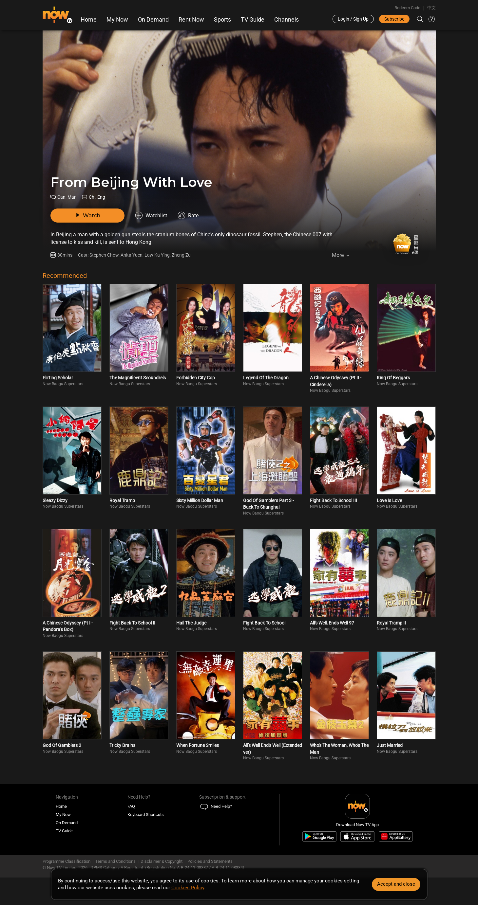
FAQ (131, 806)
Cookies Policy (187, 888)
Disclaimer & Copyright (161, 861)
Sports (222, 19)
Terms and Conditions (115, 861)
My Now (117, 19)
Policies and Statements (210, 861)
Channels (286, 19)
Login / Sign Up (353, 19)
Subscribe (394, 19)
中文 (431, 7)
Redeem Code (407, 7)
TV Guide (252, 19)
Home (89, 19)
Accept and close (396, 884)
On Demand (153, 19)
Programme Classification (66, 861)
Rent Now (191, 19)
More (338, 255)
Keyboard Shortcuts (145, 814)
